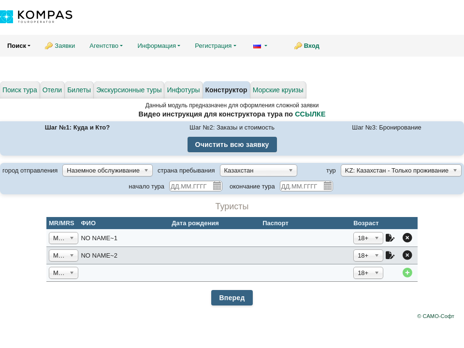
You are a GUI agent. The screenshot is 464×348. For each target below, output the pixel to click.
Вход (311, 45)
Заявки (65, 45)
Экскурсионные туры (128, 90)
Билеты (79, 90)
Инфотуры (183, 90)
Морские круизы (278, 90)
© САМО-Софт (435, 316)
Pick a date (216, 185)
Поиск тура (19, 90)
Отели (52, 90)
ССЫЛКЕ (310, 114)
